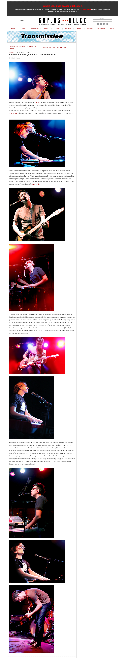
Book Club (34, 28)
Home (13, 28)
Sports (79, 28)
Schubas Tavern (14, 113)
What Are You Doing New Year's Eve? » (54, 47)
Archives (90, 28)
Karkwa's (37, 102)
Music (57, 28)
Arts (23, 28)
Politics (68, 28)
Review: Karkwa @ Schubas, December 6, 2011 (34, 54)
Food (46, 28)
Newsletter (101, 28)
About (112, 28)
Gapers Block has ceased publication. (62, 6)
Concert (13, 52)
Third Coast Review (85, 9)
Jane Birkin (35, 184)
